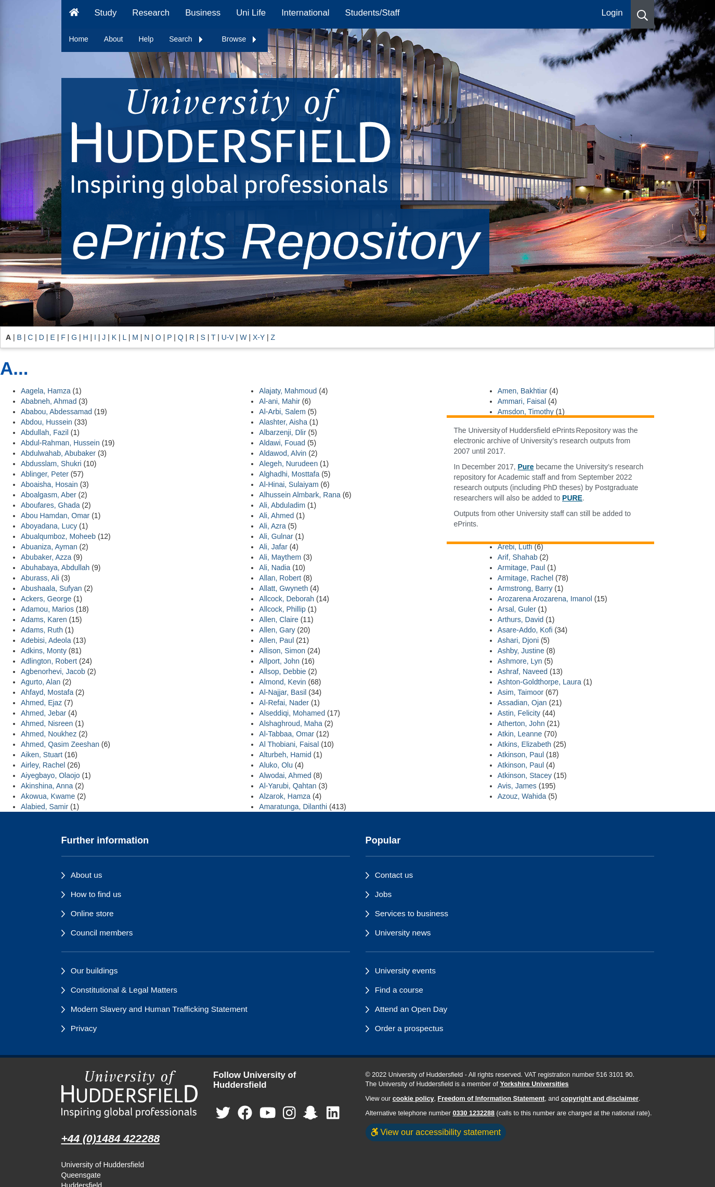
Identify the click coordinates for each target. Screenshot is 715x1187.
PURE (572, 498)
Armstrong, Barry (525, 588)
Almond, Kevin (282, 682)
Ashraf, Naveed (523, 671)
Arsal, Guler (517, 609)
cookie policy (413, 1098)
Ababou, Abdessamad (56, 411)
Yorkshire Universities (534, 1084)
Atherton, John (521, 723)
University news (403, 932)
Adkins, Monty (44, 651)
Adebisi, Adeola (46, 640)
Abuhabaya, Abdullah (55, 567)
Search (186, 39)
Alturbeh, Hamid (285, 754)
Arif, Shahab (518, 557)
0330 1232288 (474, 1113)
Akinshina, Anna (47, 786)
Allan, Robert (280, 578)
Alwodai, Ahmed (285, 775)
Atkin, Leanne (520, 734)
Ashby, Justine (521, 651)
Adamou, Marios (47, 609)
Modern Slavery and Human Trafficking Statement (159, 1009)
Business (202, 13)
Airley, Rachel (43, 765)
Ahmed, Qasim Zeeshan (60, 744)
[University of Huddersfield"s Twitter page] (223, 1113)
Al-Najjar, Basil (282, 692)
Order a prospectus (409, 1028)
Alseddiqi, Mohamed (292, 713)
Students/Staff (372, 13)
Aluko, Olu (276, 765)
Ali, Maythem (280, 557)
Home (78, 39)
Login (611, 13)
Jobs (383, 894)
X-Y (259, 337)
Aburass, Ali (40, 578)
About (113, 39)
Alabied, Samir (44, 806)
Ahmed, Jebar (43, 713)
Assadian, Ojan (522, 702)
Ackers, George (46, 599)
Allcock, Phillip (282, 609)
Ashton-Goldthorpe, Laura (539, 682)
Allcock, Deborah (286, 599)
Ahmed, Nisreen (47, 723)
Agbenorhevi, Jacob (53, 671)
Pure (525, 467)
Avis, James (517, 786)
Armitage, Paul (521, 567)
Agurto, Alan (40, 682)
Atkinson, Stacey (525, 775)
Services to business (411, 913)
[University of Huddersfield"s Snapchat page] (312, 1113)
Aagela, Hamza (46, 391)
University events (405, 970)
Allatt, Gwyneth (283, 588)
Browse (240, 39)
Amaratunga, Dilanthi (293, 806)
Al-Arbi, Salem (282, 411)
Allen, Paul (276, 640)
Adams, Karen (44, 619)
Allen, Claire (278, 619)
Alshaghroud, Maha (290, 723)
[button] (642, 14)
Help (145, 39)
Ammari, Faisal (522, 401)
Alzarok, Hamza (284, 796)
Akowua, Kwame (48, 796)
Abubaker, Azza (46, 557)
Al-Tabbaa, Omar (286, 734)
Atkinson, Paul (521, 754)
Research (151, 13)
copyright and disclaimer (600, 1098)
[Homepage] (74, 14)
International (305, 13)
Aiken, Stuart (41, 754)
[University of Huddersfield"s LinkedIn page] (333, 1113)
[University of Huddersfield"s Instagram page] (289, 1113)
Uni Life (251, 13)
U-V (228, 337)
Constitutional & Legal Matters (124, 989)
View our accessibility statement (436, 1132)
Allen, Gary (277, 630)
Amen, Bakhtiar (523, 391)
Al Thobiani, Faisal (289, 744)
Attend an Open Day (411, 1009)
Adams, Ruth (42, 630)
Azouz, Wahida (522, 796)
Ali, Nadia (274, 567)
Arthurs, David (521, 619)
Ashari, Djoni (518, 640)
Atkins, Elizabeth (525, 744)
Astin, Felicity (519, 713)
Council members (102, 932)
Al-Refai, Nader (284, 702)
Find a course (399, 989)
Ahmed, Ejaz (41, 702)
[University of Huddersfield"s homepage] (129, 1094)
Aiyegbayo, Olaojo (50, 775)
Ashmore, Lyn (520, 661)
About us (86, 875)
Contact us (394, 875)
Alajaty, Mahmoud (288, 391)
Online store (92, 913)
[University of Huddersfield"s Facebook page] (245, 1113)
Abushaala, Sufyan (51, 588)
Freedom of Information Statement (491, 1098)
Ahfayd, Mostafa (47, 692)
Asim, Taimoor (520, 692)
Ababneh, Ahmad (48, 401)
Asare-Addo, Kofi (525, 630)
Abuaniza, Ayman (49, 547)
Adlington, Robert (49, 661)
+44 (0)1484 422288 (110, 1138)
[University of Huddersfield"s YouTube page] (267, 1113)
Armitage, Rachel (525, 578)
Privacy (84, 1028)
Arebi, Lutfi (515, 547)
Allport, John (279, 661)
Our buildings (94, 970)
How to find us (96, 894)
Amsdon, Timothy (526, 411)
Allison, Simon (282, 651)
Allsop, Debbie (282, 671)
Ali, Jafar (273, 547)
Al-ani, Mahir (279, 401)
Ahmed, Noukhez (48, 734)
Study (105, 13)
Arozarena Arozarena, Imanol (545, 599)
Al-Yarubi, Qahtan (287, 786)
